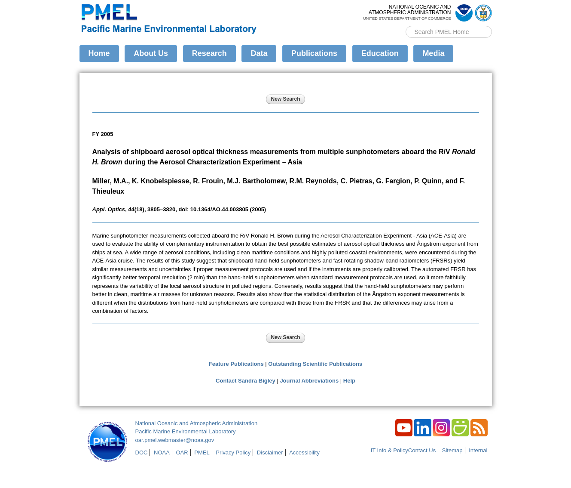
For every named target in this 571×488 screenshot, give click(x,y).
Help (349, 380)
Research (209, 53)
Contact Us (422, 450)
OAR (182, 452)
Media (433, 53)
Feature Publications (236, 364)
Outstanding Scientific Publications (315, 364)
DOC (141, 452)
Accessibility (304, 452)
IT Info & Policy (389, 450)
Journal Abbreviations (309, 380)
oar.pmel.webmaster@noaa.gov (174, 440)
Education (380, 53)
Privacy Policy (233, 452)
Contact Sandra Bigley (245, 380)
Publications (314, 53)
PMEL (201, 452)
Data (258, 53)
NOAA (162, 452)
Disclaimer (270, 452)
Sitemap (452, 450)
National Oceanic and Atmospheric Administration (196, 423)
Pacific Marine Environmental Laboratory (185, 431)
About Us (151, 53)
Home (99, 53)
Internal (478, 450)
